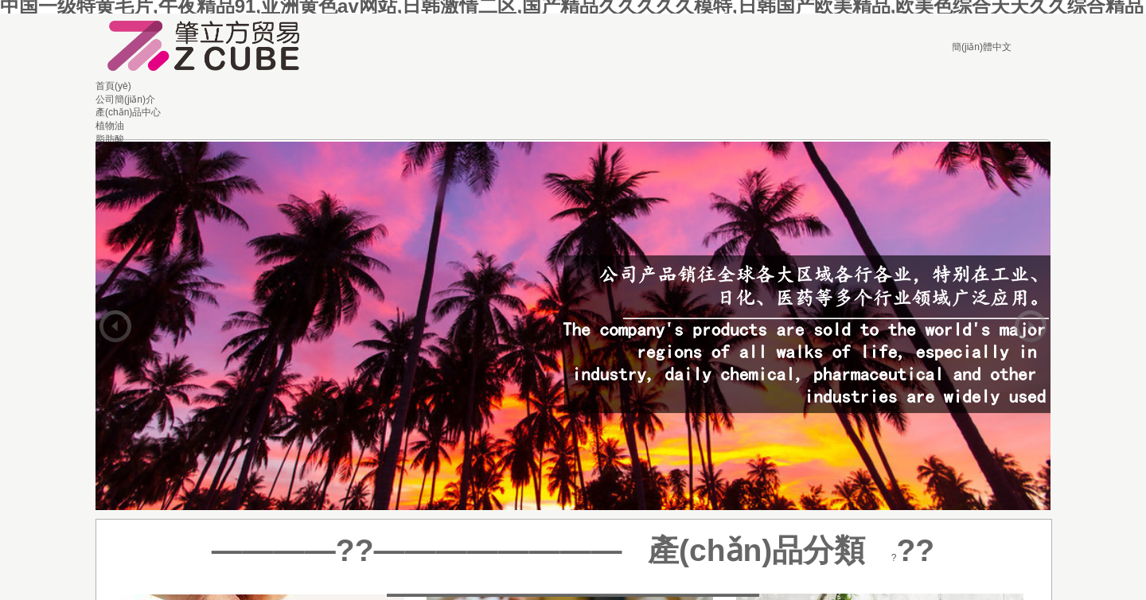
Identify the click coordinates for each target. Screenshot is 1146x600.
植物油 (110, 125)
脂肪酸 (110, 139)
